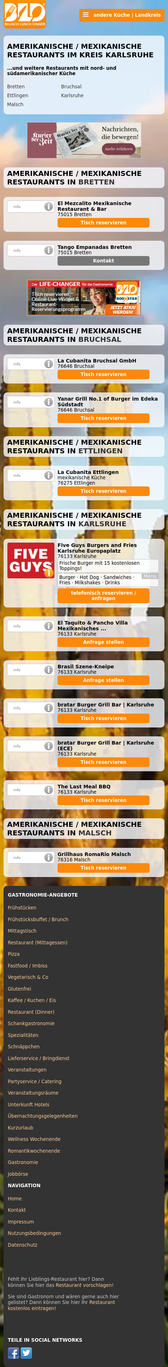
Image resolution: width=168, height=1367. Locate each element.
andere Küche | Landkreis (122, 15)
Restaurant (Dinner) (31, 1012)
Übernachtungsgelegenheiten (43, 1116)
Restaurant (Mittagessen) (37, 942)
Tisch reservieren (104, 222)
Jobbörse (18, 1174)
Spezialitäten (23, 1035)
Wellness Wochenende (34, 1139)
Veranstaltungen (27, 1070)
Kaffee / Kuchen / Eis (32, 1000)
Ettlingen (17, 95)
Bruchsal (71, 86)
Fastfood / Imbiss (28, 966)
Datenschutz (22, 1245)
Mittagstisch (22, 931)
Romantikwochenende (34, 1151)
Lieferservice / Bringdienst (39, 1058)
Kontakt (103, 261)
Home (15, 1198)
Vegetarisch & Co (28, 977)
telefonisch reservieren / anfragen (103, 595)
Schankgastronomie (31, 1023)
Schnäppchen (24, 1046)
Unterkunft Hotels (28, 1104)
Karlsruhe (72, 95)
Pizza (14, 954)
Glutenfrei (19, 989)
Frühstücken (22, 908)
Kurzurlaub (20, 1128)
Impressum (21, 1222)
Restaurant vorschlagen (84, 1285)
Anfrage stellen (103, 642)
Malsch (15, 104)
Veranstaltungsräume (33, 1093)
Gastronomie (23, 1162)
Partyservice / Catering (34, 1081)
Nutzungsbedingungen (34, 1233)
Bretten (16, 86)
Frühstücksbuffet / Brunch (38, 919)
